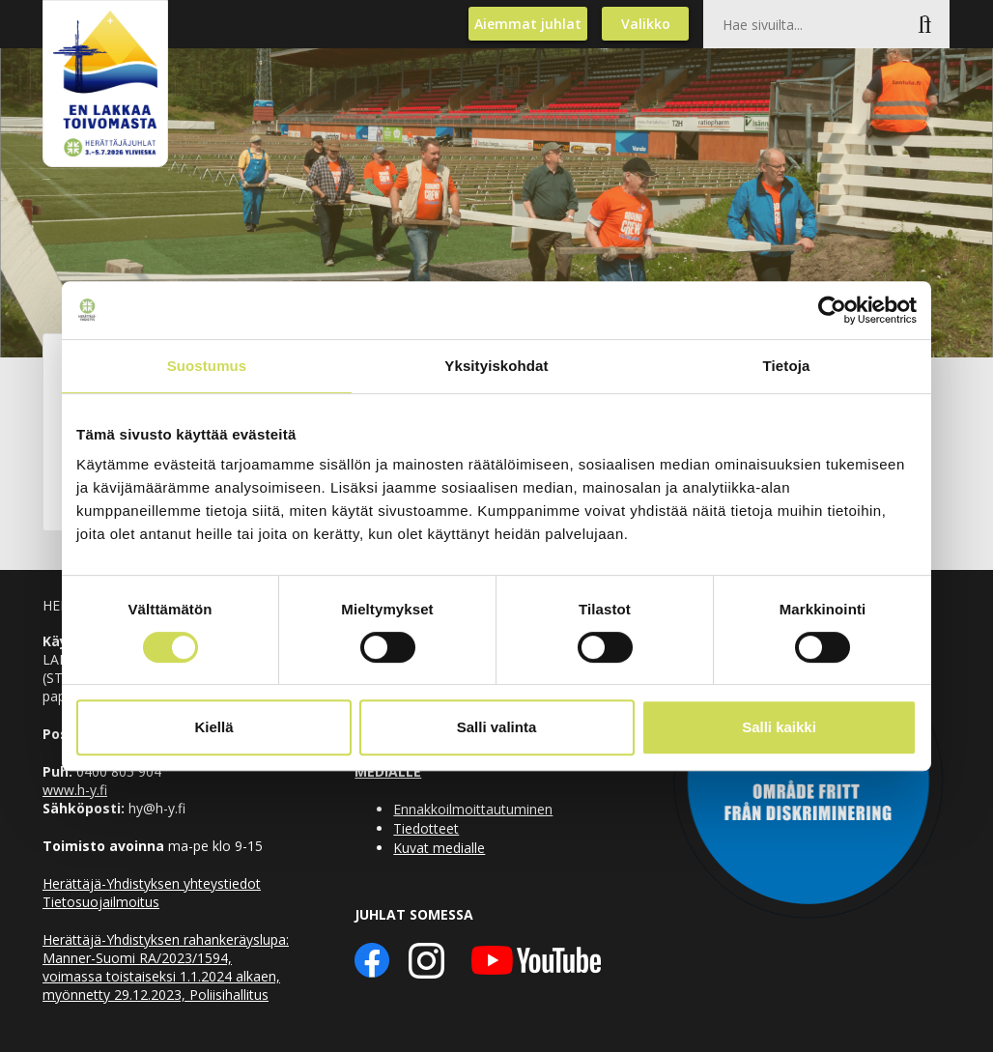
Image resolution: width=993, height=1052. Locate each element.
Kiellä (213, 727)
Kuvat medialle (439, 848)
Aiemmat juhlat (528, 23)
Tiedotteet (426, 828)
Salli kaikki (779, 727)
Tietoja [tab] (786, 365)
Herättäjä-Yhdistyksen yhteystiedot (152, 883)
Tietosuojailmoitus (101, 902)
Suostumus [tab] (207, 365)
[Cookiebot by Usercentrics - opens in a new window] (832, 310)
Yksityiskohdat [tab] (496, 365)
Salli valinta (497, 727)
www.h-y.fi (75, 790)
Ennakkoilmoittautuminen (473, 809)
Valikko (645, 23)
